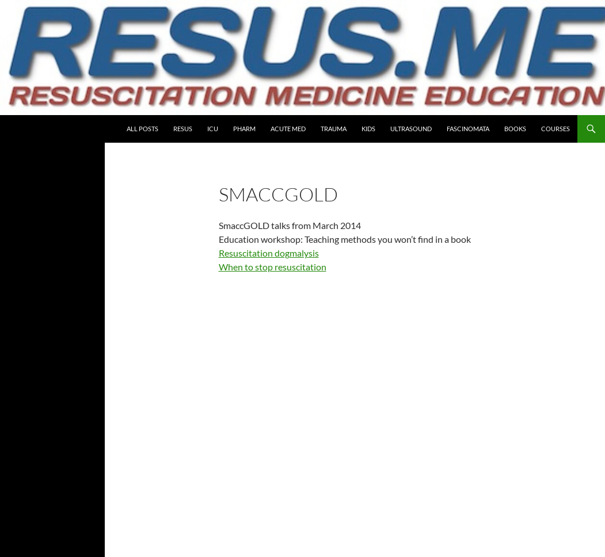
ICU (212, 128)
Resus (182, 128)
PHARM (244, 128)
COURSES (555, 128)
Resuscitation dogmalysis (269, 252)
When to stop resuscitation (272, 266)
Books (515, 128)
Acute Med (288, 128)
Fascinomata (468, 128)
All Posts (142, 128)
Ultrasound (411, 128)
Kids (368, 128)
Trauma (334, 128)
